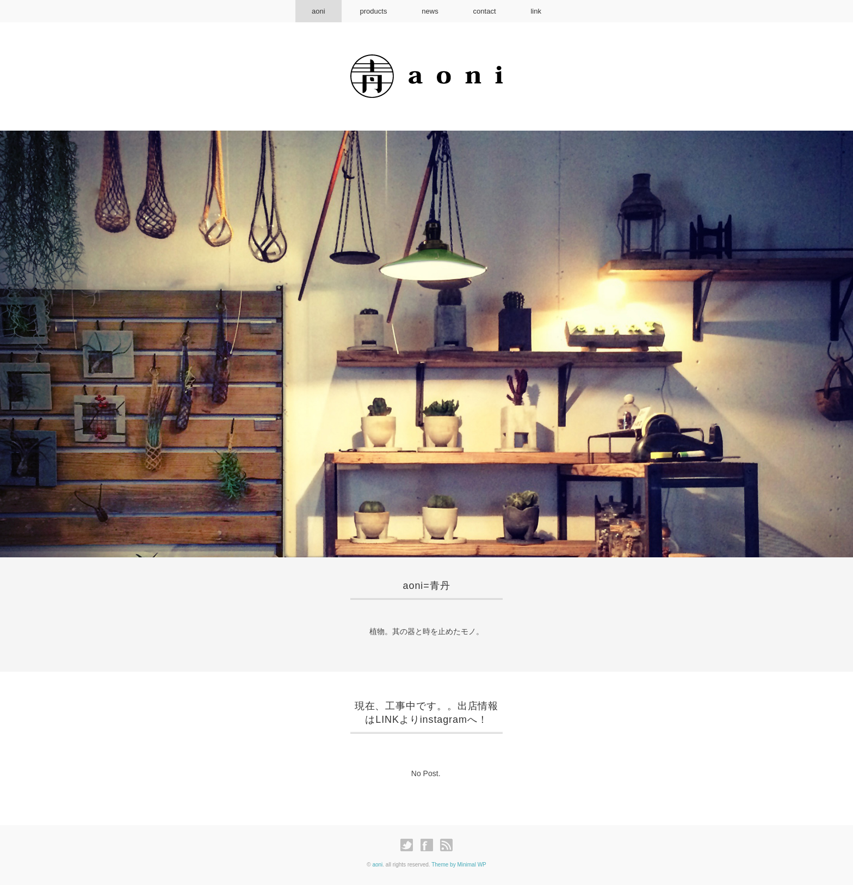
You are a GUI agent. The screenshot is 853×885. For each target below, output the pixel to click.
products (373, 11)
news (430, 11)
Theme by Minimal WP (458, 865)
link (535, 11)
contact (484, 11)
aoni (318, 11)
